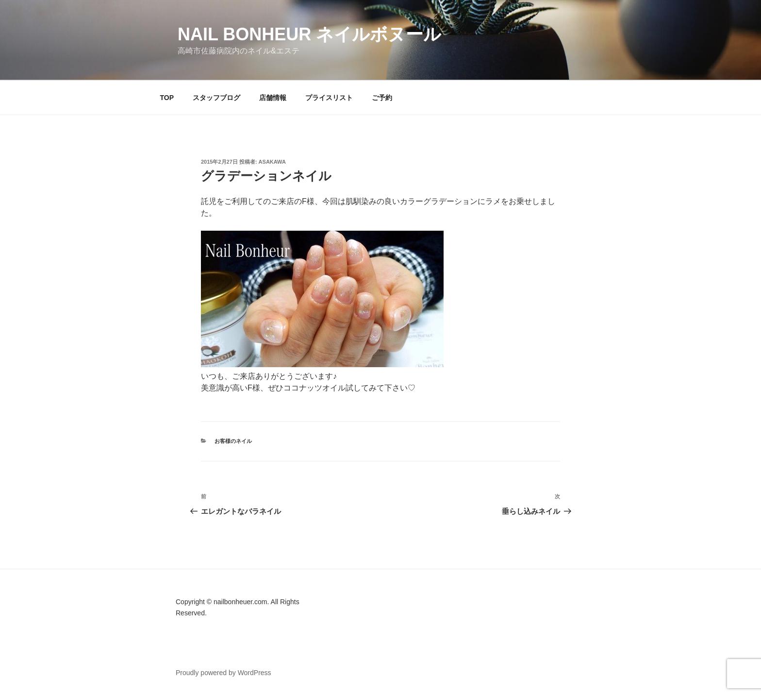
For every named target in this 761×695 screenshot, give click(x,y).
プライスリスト (329, 98)
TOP (167, 98)
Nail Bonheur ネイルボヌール (309, 34)
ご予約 (382, 98)
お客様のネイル (233, 441)
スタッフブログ (216, 98)
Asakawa (272, 162)
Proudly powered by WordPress (223, 673)
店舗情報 (272, 98)
